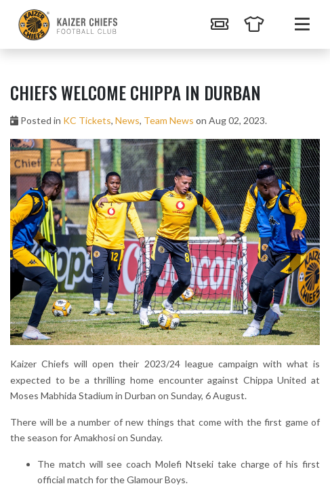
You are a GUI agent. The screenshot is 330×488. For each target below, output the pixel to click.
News (127, 120)
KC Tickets (87, 120)
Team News (169, 120)
